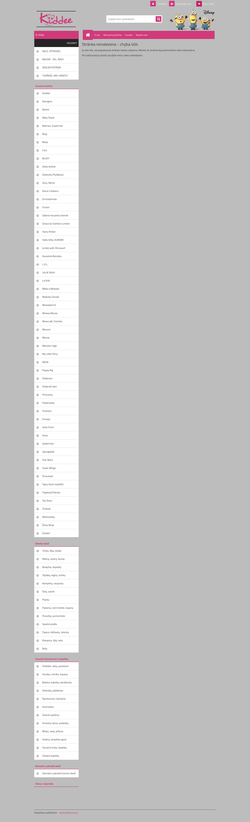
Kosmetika (48, 707)
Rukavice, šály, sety (52, 640)
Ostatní (46, 533)
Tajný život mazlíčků (52, 484)
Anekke (46, 93)
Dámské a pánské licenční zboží (59, 773)
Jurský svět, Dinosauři (53, 248)
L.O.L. (45, 264)
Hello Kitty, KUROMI (52, 240)
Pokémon (47, 378)
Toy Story (47, 500)
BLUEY (45, 158)
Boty (44, 648)
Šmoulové (47, 476)
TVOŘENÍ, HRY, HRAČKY (55, 75)
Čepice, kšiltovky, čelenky (55, 632)
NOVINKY (72, 43)
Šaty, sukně (48, 591)
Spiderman (48, 443)
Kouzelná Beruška (51, 256)
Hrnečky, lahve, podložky (55, 723)
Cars (44, 150)
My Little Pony (50, 354)
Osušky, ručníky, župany (55, 674)
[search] (158, 19)
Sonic (45, 435)
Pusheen (47, 411)
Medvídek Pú (49, 305)
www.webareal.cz (68, 812)
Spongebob (48, 452)
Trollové (46, 509)
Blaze (45, 142)
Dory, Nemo (48, 183)
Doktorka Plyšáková (52, 175)
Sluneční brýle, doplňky (54, 747)
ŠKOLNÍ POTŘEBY (51, 67)
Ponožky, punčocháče (53, 616)
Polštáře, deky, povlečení (55, 666)
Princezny (47, 395)
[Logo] (56, 19)
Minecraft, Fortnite (52, 321)
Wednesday (48, 517)
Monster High (49, 346)
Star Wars (47, 460)
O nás (97, 35)
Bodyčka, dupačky (51, 567)
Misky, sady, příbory (52, 731)
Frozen (46, 207)
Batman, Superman (52, 126)
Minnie (46, 338)
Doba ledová (48, 166)
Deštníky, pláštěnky (52, 690)
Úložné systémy (50, 715)
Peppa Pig (47, 370)
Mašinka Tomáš (50, 297)
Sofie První (48, 427)
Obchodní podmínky (112, 35)
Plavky (45, 600)
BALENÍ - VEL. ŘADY (53, 59)
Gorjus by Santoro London (56, 223)
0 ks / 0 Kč (208, 4)
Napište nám (142, 35)
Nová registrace (182, 4)
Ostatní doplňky (50, 756)
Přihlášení (160, 4)
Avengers (47, 101)
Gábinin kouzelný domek (55, 215)
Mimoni (46, 329)
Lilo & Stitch (48, 272)
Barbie (45, 109)
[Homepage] (89, 35)
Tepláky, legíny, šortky (54, 575)
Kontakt (128, 35)
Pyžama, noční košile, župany (57, 608)
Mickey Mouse (50, 313)
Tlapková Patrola (51, 492)
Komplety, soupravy (52, 583)
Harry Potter (49, 232)
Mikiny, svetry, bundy (53, 559)
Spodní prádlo (49, 624)
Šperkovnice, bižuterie (54, 699)
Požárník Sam (49, 386)
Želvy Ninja (48, 525)
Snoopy (46, 419)
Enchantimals (49, 199)
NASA (45, 362)
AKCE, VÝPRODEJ (51, 51)
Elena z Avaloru (50, 191)
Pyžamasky (48, 403)
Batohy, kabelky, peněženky (57, 682)
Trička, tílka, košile (51, 551)
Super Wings (49, 468)
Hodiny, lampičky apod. (54, 739)
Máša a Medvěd (50, 289)
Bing (44, 134)
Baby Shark (48, 118)
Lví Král (46, 280)
